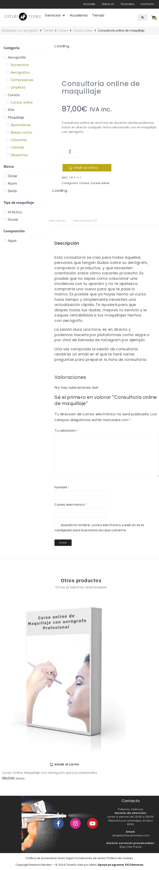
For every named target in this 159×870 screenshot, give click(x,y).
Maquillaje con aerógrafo (20, 30)
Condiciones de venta (90, 859)
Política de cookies (120, 859)
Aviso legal (65, 859)
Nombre (61, 488)
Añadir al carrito (82, 168)
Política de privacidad (41, 859)
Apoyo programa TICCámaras (121, 865)
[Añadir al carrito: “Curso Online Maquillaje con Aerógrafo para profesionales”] (64, 764)
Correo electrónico (70, 505)
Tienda (48, 30)
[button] (55, 15)
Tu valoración (66, 431)
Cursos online (83, 30)
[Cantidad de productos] (71, 152)
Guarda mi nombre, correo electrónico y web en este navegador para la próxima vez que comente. (99, 528)
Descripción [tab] (58, 220)
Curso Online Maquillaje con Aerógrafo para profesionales (49, 773)
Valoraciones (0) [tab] (87, 220)
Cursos (63, 30)
